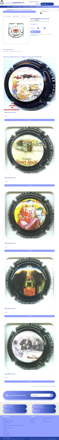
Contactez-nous (6, 429)
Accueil (8, 6)
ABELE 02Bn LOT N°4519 (10, 243)
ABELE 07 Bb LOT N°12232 (10, 112)
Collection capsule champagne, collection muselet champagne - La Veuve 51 (14, 426)
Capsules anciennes (17, 9)
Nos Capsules (37, 6)
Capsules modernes (10, 9)
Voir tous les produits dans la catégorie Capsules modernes (43, 386)
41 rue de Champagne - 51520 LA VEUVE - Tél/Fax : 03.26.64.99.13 (13, 439)
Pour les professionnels (47, 421)
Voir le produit (29, 120)
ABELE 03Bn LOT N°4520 (10, 308)
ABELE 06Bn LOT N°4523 (10, 374)
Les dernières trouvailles (16, 6)
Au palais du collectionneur (7, 419)
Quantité (32, 28)
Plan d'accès (5, 431)
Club (43, 419)
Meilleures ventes (6, 432)
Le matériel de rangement (47, 6)
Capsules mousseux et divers (27, 9)
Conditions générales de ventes (8, 421)
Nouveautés (31, 6)
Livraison (4, 424)
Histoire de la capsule (7, 422)
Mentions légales (6, 434)
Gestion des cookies (6, 435)
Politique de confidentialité (7, 427)
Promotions (25, 6)
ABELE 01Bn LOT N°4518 (10, 178)
